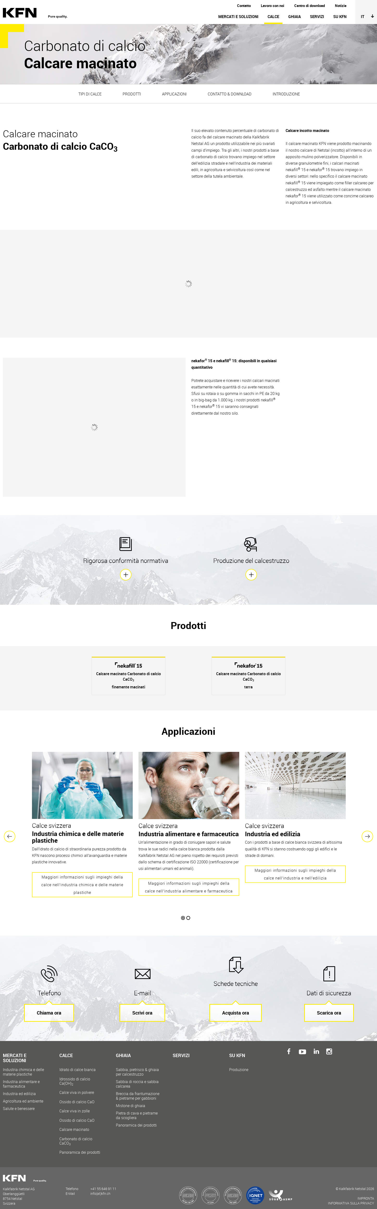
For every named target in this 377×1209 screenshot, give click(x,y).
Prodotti (132, 94)
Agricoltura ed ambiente (23, 1097)
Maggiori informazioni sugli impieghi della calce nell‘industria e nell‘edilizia (295, 870)
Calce (273, 16)
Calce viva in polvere (81, 1093)
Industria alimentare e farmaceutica (21, 1079)
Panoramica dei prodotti (79, 1148)
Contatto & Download (229, 94)
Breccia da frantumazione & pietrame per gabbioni (137, 1092)
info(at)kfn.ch (100, 1189)
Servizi (317, 16)
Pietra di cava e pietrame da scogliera (137, 1111)
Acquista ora (235, 1008)
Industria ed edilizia (19, 1089)
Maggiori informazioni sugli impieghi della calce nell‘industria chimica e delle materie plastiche (82, 881)
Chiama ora (49, 1008)
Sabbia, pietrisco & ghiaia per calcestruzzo (137, 1067)
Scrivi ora (142, 1008)
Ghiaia (294, 16)
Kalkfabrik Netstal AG (38, 13)
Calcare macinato (81, 1132)
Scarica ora (329, 1008)
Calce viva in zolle (81, 1111)
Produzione (238, 1065)
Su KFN (339, 16)
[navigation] (225, 19)
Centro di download (309, 5)
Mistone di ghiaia (130, 1101)
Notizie (340, 5)
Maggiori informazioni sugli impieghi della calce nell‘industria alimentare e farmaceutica (189, 883)
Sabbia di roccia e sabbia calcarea (137, 1079)
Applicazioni (174, 94)
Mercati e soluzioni (238, 16)
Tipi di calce (89, 94)
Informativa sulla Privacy (351, 1199)
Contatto (244, 5)
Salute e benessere (19, 1104)
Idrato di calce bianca (81, 1072)
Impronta (366, 1194)
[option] (128, 672)
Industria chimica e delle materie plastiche (23, 1067)
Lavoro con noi (272, 5)
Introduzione (286, 94)
